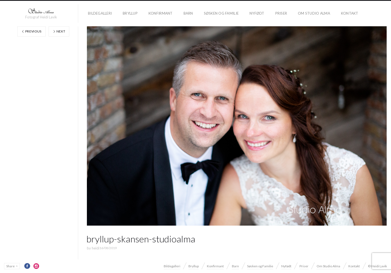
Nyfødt (257, 13)
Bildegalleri (100, 13)
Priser (281, 13)
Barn (188, 13)
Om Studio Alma (314, 13)
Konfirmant (161, 13)
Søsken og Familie (221, 13)
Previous (31, 31)
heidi (95, 248)
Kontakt (349, 13)
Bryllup (130, 13)
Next (59, 31)
